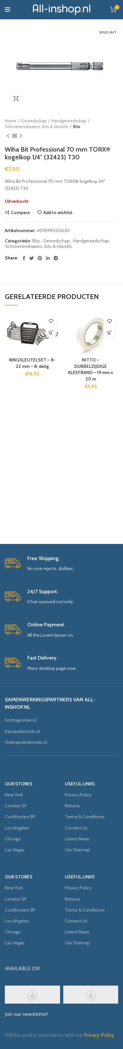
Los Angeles (17, 828)
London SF (16, 806)
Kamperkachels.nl (22, 731)
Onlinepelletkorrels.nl (26, 742)
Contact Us (76, 828)
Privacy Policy (78, 795)
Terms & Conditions (85, 817)
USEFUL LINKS (80, 784)
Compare (20, 212)
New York (14, 795)
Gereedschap (34, 120)
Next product (21, 136)
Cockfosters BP (20, 817)
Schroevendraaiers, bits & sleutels (36, 126)
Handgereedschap (68, 120)
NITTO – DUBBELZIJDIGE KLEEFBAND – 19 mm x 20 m (90, 369)
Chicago (13, 839)
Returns (72, 806)
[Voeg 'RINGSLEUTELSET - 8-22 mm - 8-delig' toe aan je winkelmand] (51, 332)
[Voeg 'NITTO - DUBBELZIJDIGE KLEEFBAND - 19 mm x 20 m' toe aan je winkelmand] (109, 332)
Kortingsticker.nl (20, 720)
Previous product (8, 136)
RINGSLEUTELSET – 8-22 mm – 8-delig (32, 363)
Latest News (77, 839)
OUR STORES (18, 784)
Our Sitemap (77, 850)
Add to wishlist (58, 212)
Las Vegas (14, 850)
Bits (76, 126)
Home (10, 120)
